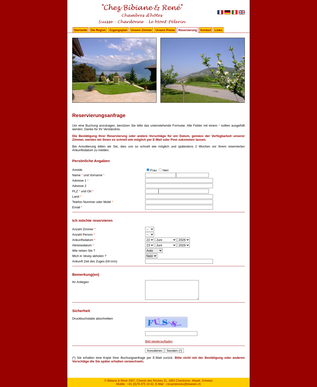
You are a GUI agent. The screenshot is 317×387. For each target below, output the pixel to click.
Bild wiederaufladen (159, 345)
